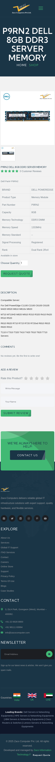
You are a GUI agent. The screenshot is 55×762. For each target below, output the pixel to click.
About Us (5, 537)
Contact (4, 557)
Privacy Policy (8, 576)
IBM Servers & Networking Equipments (24, 719)
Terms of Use (7, 581)
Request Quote (41, 755)
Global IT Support (9, 547)
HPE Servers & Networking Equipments (34, 715)
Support (5, 571)
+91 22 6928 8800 (14, 621)
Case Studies (7, 591)
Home (22, 65)
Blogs (3, 586)
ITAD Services (8, 552)
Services (5, 542)
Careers (5, 562)
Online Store (7, 566)
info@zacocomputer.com (17, 632)
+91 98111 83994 (14, 627)
